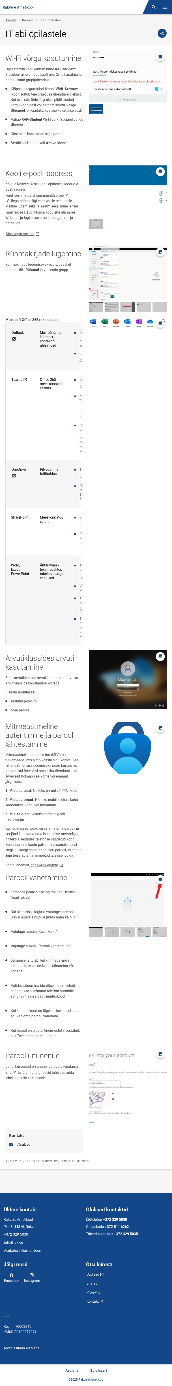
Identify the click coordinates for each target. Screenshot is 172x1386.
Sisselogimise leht (23, 233)
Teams (19, 379)
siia (11, 1072)
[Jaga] (162, 33)
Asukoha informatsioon (22, 1250)
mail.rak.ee (17, 212)
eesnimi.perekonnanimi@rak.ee (41, 195)
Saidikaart (98, 1370)
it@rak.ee (23, 1144)
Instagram (32, 1277)
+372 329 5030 (16, 1234)
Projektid (93, 1292)
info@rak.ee (13, 1242)
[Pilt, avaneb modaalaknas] (128, 76)
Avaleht (10, 20)
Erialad (91, 1283)
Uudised (92, 1274)
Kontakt (92, 1301)
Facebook (11, 1277)
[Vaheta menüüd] (164, 7)
